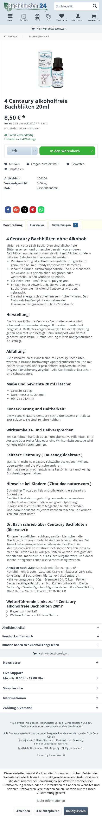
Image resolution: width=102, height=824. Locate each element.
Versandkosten (73, 723)
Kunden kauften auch (17, 636)
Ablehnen (23, 811)
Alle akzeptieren (47, 811)
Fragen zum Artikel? (42, 164)
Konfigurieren (76, 811)
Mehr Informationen (51, 801)
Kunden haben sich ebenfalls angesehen (30, 645)
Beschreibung (13, 225)
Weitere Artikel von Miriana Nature (32, 615)
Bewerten (75, 164)
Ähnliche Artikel (13, 628)
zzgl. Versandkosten (28, 128)
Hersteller (37, 225)
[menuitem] (94, 17)
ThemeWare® (57, 755)
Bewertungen (65, 225)
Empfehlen (14, 169)
